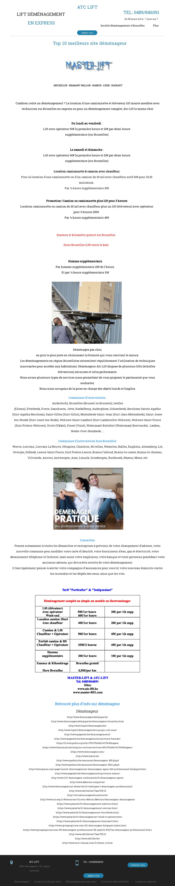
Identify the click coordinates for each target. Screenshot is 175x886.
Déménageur (87, 711)
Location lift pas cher (47, 881)
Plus (156, 25)
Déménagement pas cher (81, 881)
